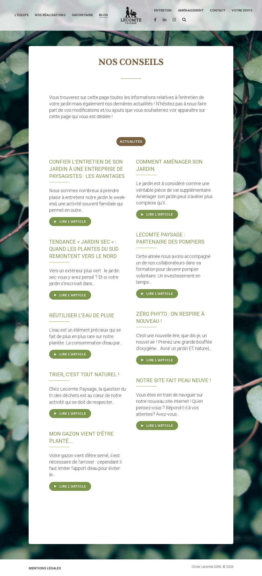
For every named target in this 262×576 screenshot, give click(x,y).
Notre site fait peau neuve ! (173, 380)
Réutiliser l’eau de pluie (81, 315)
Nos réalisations (50, 15)
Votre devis (242, 10)
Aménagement (191, 10)
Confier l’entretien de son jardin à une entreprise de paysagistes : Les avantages (87, 169)
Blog (103, 15)
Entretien (163, 10)
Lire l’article (72, 221)
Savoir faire (82, 15)
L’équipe (22, 15)
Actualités (131, 141)
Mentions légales (45, 568)
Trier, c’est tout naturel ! (84, 374)
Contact (217, 10)
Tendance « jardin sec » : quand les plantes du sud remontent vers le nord (83, 249)
